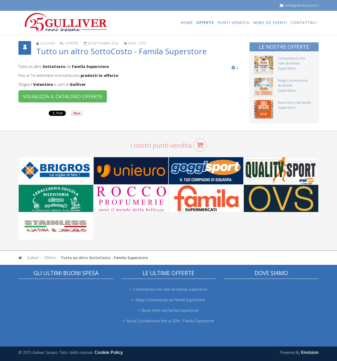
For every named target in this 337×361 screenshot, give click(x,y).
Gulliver (33, 257)
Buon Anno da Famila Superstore (294, 105)
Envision (310, 352)
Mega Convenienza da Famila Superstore (170, 299)
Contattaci (304, 22)
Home (187, 22)
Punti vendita (233, 22)
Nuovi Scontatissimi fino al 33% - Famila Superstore (170, 320)
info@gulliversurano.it (302, 5)
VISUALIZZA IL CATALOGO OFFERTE (62, 96)
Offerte (205, 22)
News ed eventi (270, 22)
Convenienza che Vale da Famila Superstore (291, 63)
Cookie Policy (109, 352)
